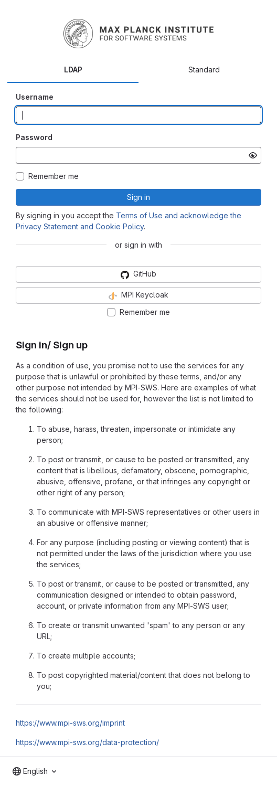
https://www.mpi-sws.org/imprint (70, 722)
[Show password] (252, 155)
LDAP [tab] (73, 69)
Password (34, 137)
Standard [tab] (204, 69)
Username (35, 96)
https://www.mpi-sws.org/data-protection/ (87, 742)
